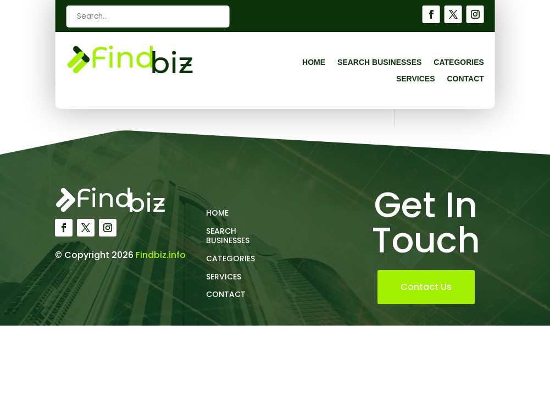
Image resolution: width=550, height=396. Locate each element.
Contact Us (426, 286)
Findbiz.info (161, 255)
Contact (465, 79)
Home (313, 62)
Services (415, 79)
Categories (459, 62)
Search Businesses (379, 62)
